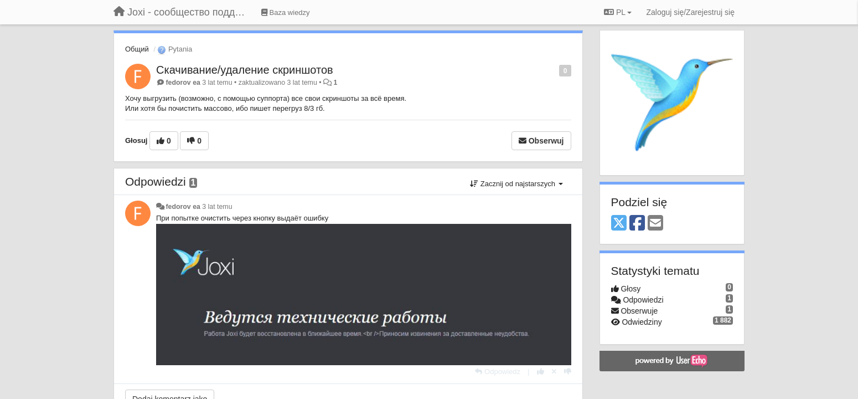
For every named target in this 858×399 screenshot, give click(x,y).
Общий (137, 49)
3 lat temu (217, 207)
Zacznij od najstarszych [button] (516, 184)
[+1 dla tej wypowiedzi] (540, 371)
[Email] (655, 223)
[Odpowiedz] (497, 371)
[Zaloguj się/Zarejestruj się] (690, 12)
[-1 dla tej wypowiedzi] (567, 371)
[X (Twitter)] (619, 223)
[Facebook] (637, 223)
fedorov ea (183, 82)
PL (618, 12)
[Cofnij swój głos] (554, 371)
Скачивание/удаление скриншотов (244, 70)
